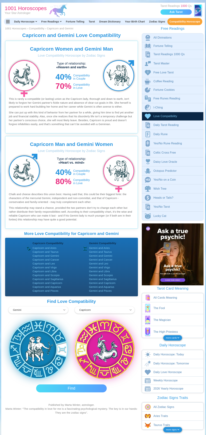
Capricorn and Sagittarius (48, 279)
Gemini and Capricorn (102, 282)
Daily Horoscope (25, 21)
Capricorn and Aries (45, 247)
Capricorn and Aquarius (47, 286)
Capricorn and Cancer (46, 259)
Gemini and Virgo (99, 267)
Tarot (92, 21)
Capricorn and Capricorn (47, 282)
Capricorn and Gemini (46, 255)
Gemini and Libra (99, 271)
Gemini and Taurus (100, 251)
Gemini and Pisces (100, 290)
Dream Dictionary (110, 21)
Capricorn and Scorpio (46, 275)
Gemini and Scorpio (101, 275)
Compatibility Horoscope (184, 21)
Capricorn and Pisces (46, 290)
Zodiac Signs (157, 21)
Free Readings (51, 21)
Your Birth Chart (135, 21)
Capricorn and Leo (44, 263)
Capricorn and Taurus (46, 251)
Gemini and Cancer (101, 259)
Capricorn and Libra (45, 271)
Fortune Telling (75, 21)
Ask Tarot (176, 11)
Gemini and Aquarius (101, 286)
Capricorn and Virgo (45, 267)
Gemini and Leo (98, 263)
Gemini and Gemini (100, 255)
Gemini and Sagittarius (103, 279)
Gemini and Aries (99, 247)
